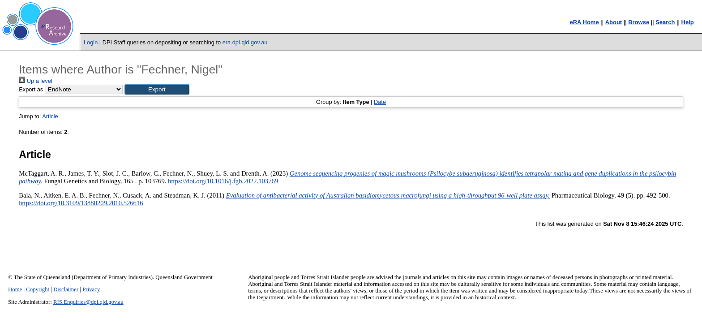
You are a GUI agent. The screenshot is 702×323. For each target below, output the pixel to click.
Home (15, 289)
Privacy (91, 289)
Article (50, 116)
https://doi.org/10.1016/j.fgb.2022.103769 (223, 181)
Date (380, 102)
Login (91, 42)
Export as (31, 89)
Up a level (35, 81)
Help (687, 22)
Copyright (37, 289)
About (613, 22)
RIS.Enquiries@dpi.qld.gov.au (88, 302)
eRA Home (584, 22)
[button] (156, 89)
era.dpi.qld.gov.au (245, 42)
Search (665, 22)
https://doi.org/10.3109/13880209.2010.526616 (81, 203)
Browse (638, 22)
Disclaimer (65, 289)
